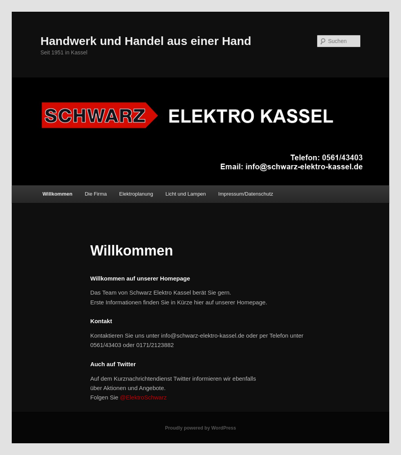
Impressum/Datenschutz (245, 194)
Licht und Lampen (185, 194)
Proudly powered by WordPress (200, 428)
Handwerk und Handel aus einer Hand (145, 40)
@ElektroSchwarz (143, 397)
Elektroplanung (136, 194)
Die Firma (96, 194)
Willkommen (57, 194)
